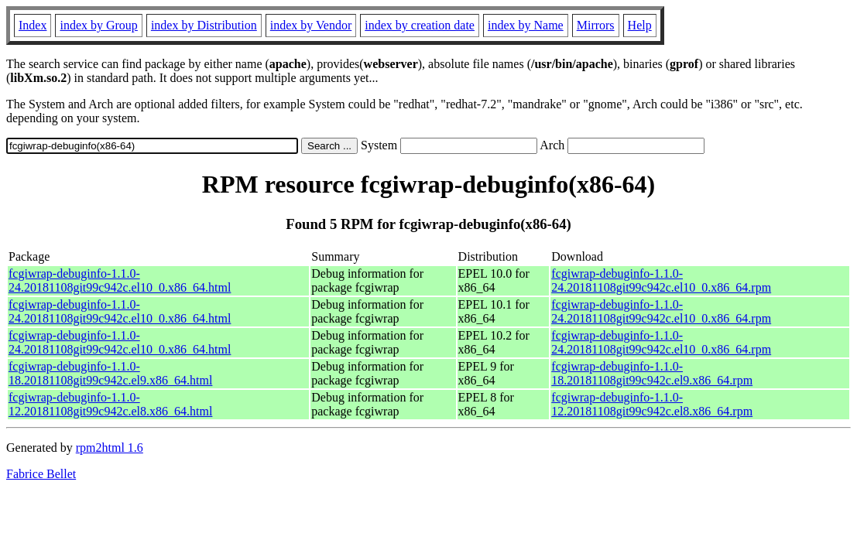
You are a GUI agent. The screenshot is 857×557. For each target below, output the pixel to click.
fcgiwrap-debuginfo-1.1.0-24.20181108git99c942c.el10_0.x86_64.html (120, 280)
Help (640, 25)
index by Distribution (204, 25)
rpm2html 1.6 (109, 447)
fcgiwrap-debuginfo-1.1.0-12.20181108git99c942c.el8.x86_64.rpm (651, 404)
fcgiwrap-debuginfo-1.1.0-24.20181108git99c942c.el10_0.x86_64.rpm (661, 280)
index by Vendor (310, 25)
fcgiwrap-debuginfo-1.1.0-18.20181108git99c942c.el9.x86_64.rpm (651, 373)
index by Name (526, 25)
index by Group (98, 25)
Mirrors (596, 25)
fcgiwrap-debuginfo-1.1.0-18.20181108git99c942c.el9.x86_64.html (110, 373)
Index (32, 25)
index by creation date (420, 25)
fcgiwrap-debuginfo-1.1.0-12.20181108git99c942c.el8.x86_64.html (110, 404)
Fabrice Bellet (41, 473)
